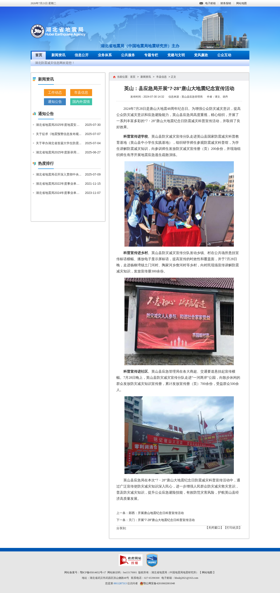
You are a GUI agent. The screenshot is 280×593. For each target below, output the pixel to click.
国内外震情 (81, 102)
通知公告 (55, 102)
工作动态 (55, 92)
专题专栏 (151, 55)
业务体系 (105, 55)
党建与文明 (176, 55)
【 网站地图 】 (207, 572)
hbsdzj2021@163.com (186, 577)
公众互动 (224, 55)
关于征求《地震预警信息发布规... (58, 134)
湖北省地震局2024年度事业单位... (59, 193)
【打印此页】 (233, 527)
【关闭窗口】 (214, 527)
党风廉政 (201, 55)
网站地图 (241, 3)
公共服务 (128, 55)
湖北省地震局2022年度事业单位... (59, 183)
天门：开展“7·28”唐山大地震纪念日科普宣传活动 (162, 520)
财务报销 (225, 3)
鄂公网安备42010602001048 (159, 583)
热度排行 (46, 163)
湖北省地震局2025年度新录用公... (59, 152)
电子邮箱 (208, 3)
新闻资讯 (58, 55)
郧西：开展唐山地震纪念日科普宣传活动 (156, 513)
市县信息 (81, 92)
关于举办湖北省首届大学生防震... (58, 143)
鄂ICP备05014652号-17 (93, 572)
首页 (38, 55)
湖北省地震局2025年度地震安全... (59, 124)
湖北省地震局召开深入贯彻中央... (58, 174)
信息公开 (82, 55)
